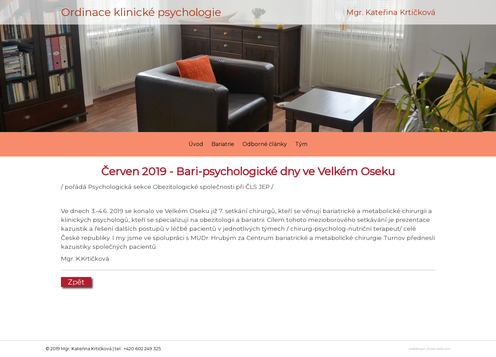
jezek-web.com (439, 349)
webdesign (417, 349)
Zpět (76, 282)
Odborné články (264, 144)
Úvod (196, 144)
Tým (301, 144)
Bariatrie (222, 144)
